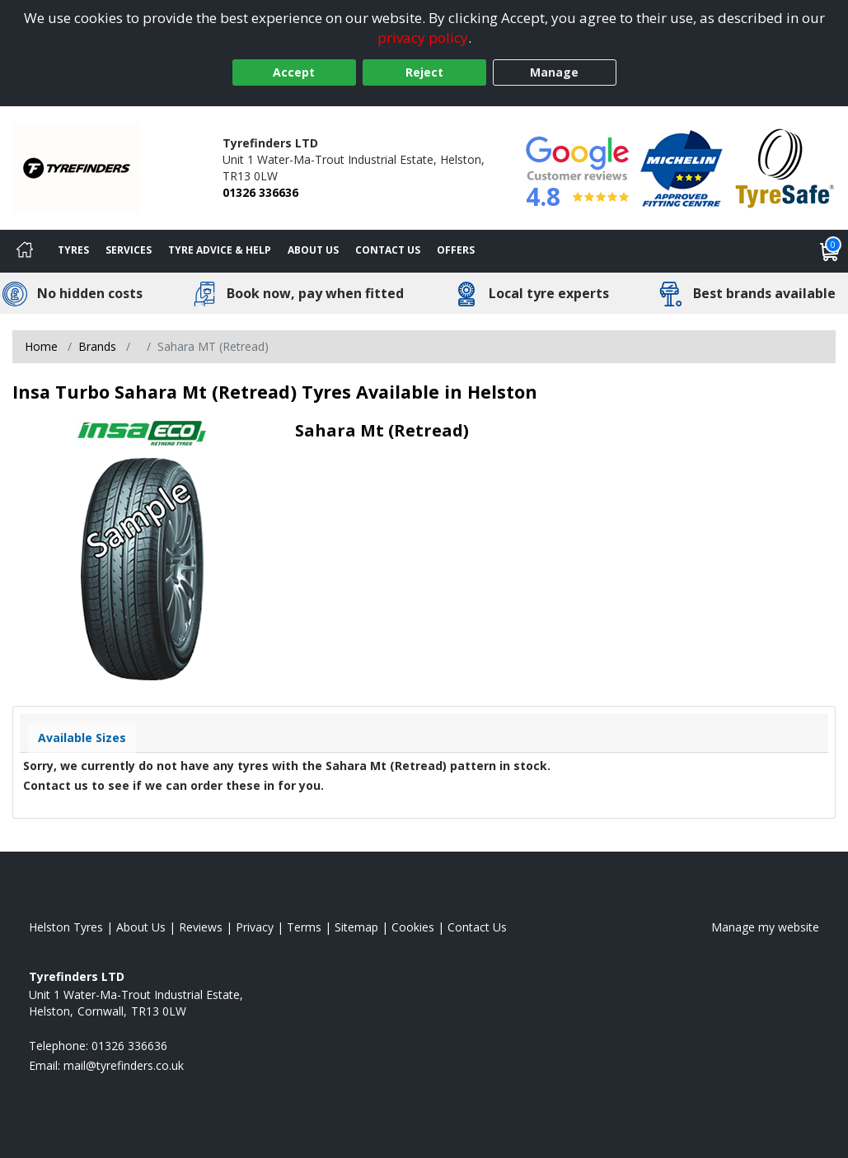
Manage (554, 72)
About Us (313, 250)
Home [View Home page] (41, 346)
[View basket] (830, 251)
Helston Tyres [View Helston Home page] (66, 927)
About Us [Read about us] (141, 927)
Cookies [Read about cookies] (412, 927)
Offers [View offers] (456, 250)
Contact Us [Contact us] (387, 250)
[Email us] (123, 1065)
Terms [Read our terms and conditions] (304, 927)
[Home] (24, 251)
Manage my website (765, 927)
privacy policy (422, 37)
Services (128, 250)
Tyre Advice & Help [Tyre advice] (219, 250)
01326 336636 (260, 192)
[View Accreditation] (681, 167)
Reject (424, 72)
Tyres (73, 250)
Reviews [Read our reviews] (201, 927)
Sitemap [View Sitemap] (356, 927)
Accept (294, 72)
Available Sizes (82, 737)
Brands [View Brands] (97, 346)
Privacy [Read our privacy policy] (255, 927)
